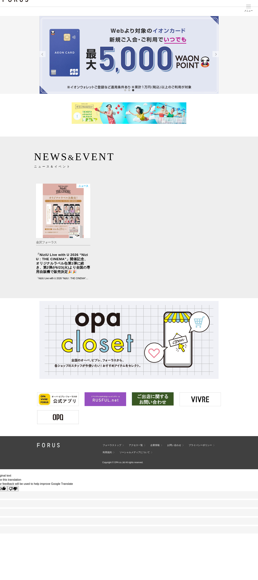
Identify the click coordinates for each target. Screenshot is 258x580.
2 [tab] (129, 90)
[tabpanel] (129, 55)
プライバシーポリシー (200, 445)
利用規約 (107, 452)
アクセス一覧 (136, 445)
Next (215, 54)
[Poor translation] (13, 488)
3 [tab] (133, 90)
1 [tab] (125, 90)
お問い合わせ (174, 445)
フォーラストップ (112, 445)
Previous (42, 54)
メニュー (248, 10)
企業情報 (155, 445)
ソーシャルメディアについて (135, 452)
